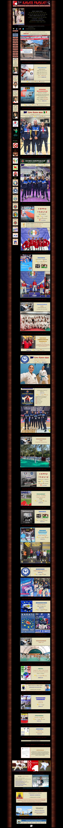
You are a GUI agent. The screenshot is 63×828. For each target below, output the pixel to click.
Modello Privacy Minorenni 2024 (39, 810)
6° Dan (44, 822)
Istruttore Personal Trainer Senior (20, 782)
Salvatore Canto (15, 59)
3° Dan (32, 822)
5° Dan (40, 822)
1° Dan (23, 822)
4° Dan (36, 822)
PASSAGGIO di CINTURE (42, 304)
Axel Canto (15, 90)
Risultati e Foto (44, 100)
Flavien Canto (15, 75)
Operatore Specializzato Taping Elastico (21, 784)
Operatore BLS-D (17, 783)
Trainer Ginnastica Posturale (19, 785)
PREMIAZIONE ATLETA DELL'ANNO (35, 687)
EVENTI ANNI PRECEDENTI (35, 740)
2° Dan (27, 822)
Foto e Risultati (43, 220)
